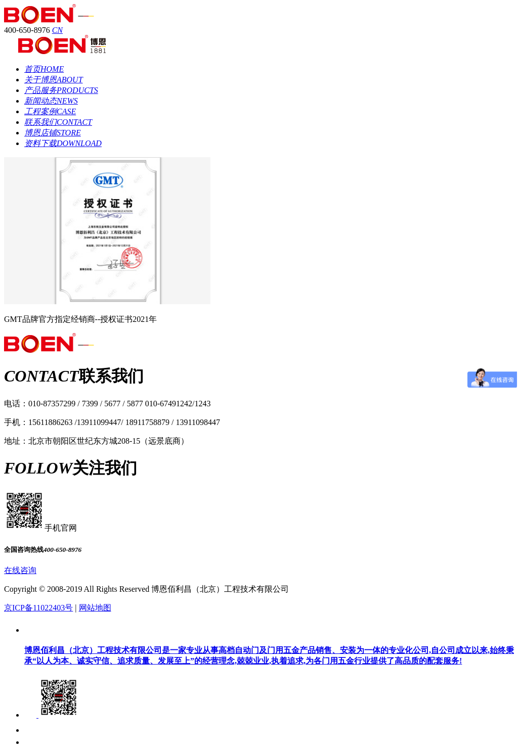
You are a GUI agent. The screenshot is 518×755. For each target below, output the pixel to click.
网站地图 (95, 607)
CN (57, 30)
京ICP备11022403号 (38, 607)
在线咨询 (20, 570)
